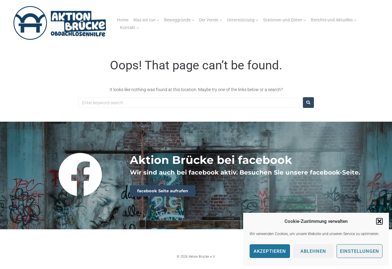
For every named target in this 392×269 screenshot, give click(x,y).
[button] (379, 221)
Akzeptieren (270, 251)
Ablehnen (313, 251)
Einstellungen (359, 251)
